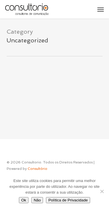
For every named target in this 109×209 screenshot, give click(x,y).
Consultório (37, 169)
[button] (100, 9)
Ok (23, 200)
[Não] (102, 191)
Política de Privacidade (68, 200)
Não (37, 200)
